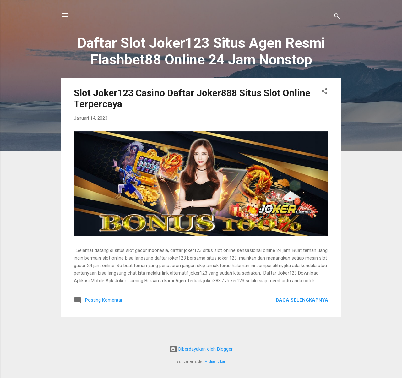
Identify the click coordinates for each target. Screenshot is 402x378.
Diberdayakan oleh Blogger (201, 349)
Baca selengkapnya (302, 300)
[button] (324, 92)
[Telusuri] (337, 17)
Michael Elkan (215, 361)
